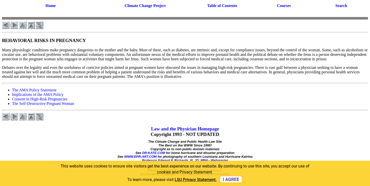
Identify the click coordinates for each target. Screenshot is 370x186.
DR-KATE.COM (153, 153)
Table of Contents (222, 6)
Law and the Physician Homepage (185, 128)
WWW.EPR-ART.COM (140, 156)
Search (341, 6)
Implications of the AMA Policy (37, 94)
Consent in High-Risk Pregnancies (39, 99)
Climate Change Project (145, 6)
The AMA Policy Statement (34, 90)
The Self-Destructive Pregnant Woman (43, 103)
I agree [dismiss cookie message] (231, 179)
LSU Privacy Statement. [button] (196, 179)
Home (51, 6)
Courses (284, 6)
